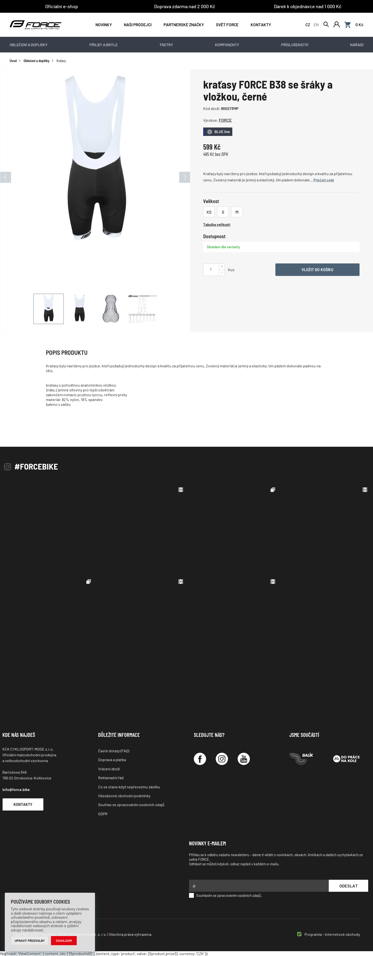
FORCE (225, 120)
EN (316, 24)
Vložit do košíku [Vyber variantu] (317, 269)
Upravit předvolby (30, 941)
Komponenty (227, 44)
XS (209, 212)
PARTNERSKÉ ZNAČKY (184, 24)
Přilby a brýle (103, 44)
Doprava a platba (112, 759)
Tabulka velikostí (216, 224)
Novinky (103, 24)
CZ (307, 24)
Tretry (166, 44)
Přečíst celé (323, 180)
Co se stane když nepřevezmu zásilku (129, 786)
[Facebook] (200, 759)
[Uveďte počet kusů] (210, 269)
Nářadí (356, 44)
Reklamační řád (111, 777)
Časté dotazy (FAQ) (113, 750)
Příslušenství (294, 44)
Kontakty (261, 24)
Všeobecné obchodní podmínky (124, 795)
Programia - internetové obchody (332, 934)
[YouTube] (244, 759)
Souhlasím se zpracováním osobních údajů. (225, 895)
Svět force (227, 24)
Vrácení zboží (109, 768)
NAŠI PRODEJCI (138, 24)
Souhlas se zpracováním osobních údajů (131, 804)
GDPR (102, 813)
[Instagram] (222, 759)
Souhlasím (64, 941)
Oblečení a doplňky (29, 44)
